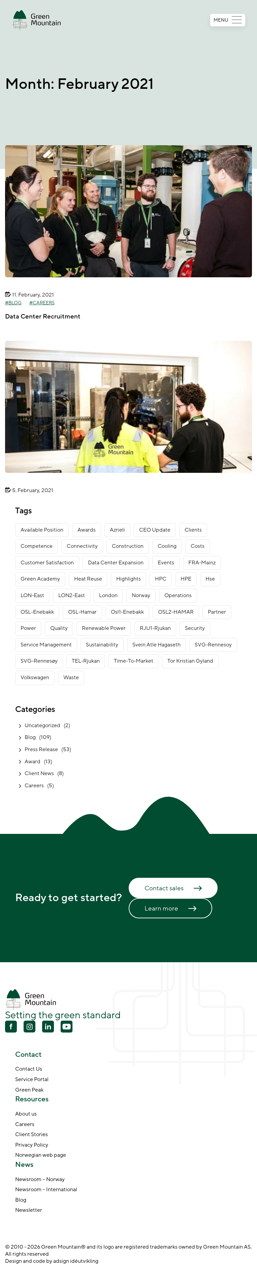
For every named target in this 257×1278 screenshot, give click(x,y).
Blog (15, 303)
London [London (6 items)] (108, 595)
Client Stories (31, 1135)
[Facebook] (11, 1027)
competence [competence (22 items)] (37, 546)
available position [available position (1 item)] (42, 530)
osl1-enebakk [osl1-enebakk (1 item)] (127, 612)
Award (32, 761)
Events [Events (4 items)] (166, 562)
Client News (39, 773)
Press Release (41, 749)
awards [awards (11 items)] (86, 530)
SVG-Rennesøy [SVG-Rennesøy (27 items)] (39, 661)
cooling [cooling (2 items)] (167, 546)
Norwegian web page (40, 1155)
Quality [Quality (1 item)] (59, 628)
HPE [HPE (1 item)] (186, 579)
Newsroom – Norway (40, 1180)
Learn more (161, 908)
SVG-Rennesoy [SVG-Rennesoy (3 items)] (213, 644)
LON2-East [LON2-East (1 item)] (71, 595)
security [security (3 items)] (195, 628)
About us (26, 1114)
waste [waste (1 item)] (71, 677)
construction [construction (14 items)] (127, 546)
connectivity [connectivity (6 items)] (82, 546)
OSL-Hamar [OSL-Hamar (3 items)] (82, 612)
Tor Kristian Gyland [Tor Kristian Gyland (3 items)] (190, 661)
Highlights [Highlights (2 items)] (128, 579)
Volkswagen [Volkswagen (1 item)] (35, 677)
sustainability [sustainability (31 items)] (102, 644)
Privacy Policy (31, 1145)
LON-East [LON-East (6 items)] (32, 595)
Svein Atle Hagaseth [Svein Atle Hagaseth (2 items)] (156, 644)
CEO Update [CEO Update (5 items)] (154, 530)
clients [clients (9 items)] (193, 530)
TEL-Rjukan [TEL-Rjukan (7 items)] (86, 661)
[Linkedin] (48, 1027)
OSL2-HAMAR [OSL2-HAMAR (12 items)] (176, 612)
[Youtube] (29, 1026)
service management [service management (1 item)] (46, 644)
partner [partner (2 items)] (217, 612)
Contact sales (164, 888)
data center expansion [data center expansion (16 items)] (115, 562)
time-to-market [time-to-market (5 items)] (133, 661)
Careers (44, 303)
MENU (228, 20)
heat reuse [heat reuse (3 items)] (88, 579)
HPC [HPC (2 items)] (160, 579)
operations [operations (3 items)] (178, 595)
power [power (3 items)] (28, 628)
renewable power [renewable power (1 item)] (104, 628)
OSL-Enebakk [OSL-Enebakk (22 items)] (37, 612)
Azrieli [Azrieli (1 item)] (117, 530)
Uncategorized (42, 725)
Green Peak (29, 1090)
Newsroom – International (46, 1190)
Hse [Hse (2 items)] (210, 579)
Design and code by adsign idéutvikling (51, 1261)
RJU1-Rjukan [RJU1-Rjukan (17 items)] (155, 628)
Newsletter (28, 1210)
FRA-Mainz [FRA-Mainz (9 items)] (202, 562)
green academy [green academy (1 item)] (40, 579)
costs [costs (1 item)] (197, 546)
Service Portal (32, 1080)
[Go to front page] (36, 20)
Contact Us (28, 1069)
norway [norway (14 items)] (141, 595)
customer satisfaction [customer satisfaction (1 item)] (47, 562)
